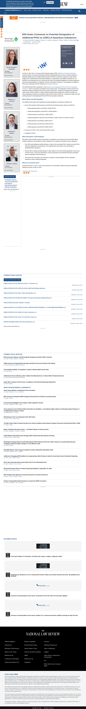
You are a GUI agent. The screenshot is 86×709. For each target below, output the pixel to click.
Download (69, 63)
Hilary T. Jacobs (9, 398)
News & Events (36, 42)
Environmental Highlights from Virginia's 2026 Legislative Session (23, 402)
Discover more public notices (11, 326)
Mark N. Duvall (16, 418)
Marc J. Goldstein (19, 451)
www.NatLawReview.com (10, 679)
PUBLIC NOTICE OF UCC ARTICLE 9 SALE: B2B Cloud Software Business (24, 288)
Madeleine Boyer (9, 412)
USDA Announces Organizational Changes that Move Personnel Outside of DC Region (29, 363)
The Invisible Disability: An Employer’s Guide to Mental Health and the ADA (26, 369)
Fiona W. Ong (8, 371)
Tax (45, 660)
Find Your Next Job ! (9, 176)
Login (81, 4)
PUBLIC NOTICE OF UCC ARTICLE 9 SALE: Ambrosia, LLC (20, 312)
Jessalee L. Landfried (20, 431)
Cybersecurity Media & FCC (12, 662)
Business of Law (9, 655)
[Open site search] (79, 11)
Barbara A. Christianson (19, 358)
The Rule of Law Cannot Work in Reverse (36, 17)
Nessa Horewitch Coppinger (12, 68)
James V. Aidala (9, 358)
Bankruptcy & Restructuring (12, 648)
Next (77, 18)
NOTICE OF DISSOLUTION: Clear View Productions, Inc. (19, 322)
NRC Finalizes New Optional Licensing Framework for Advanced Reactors (26, 474)
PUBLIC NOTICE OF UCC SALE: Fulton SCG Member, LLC (20, 293)
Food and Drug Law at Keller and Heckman (15, 365)
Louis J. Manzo (17, 464)
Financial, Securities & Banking (32, 652)
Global (26, 655)
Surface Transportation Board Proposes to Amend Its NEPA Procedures (25, 481)
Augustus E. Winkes (11, 132)
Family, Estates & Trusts (30, 648)
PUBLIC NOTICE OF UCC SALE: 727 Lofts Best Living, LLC (20, 317)
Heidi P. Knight (16, 437)
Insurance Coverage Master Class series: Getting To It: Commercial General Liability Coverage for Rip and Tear (44, 615)
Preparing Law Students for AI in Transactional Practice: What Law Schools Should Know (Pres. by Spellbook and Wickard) (45, 575)
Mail (66, 63)
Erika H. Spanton (9, 445)
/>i (72, 63)
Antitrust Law (8, 645)
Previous (75, 18)
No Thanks (50, 2)
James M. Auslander (10, 482)
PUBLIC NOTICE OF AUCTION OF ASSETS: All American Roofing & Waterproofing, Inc (28, 298)
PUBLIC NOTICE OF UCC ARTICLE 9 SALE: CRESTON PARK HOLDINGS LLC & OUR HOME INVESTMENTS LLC (35, 307)
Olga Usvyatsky (8, 383)
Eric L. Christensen (19, 392)
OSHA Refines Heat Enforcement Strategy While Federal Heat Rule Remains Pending (29, 435)
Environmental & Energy (30, 645)
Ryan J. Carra (8, 418)
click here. (27, 703)
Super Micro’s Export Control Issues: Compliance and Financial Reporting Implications (30, 382)
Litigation (46, 652)
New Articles (1, 23)
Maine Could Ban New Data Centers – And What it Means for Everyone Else (26, 429)
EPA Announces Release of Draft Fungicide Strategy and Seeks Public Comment (28, 357)
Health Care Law (28, 658)
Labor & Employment (49, 648)
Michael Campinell (9, 451)
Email (7, 71)
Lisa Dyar (16, 412)
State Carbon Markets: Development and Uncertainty (19, 390)
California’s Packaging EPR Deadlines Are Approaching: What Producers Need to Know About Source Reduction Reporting (40, 456)
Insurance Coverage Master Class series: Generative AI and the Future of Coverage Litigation (39, 595)
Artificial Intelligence (10, 641)
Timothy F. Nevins (11, 163)
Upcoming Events (10, 539)
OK (44, 2)
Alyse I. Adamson (9, 464)
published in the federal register (66, 73)
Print (64, 63)
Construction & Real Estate (12, 658)
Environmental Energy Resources (66, 51)
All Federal (64, 55)
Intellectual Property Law (50, 645)
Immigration (27, 662)
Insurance (46, 641)
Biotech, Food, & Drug (10, 652)
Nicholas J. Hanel (17, 476)
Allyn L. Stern (8, 457)
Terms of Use (68, 676)
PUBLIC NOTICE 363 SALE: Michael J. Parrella (17, 302)
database (51, 677)
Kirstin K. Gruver (16, 457)
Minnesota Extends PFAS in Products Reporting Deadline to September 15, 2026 (28, 468)
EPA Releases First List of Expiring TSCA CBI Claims (19, 417)
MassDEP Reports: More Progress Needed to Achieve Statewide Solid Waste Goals (28, 450)
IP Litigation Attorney (11, 180)
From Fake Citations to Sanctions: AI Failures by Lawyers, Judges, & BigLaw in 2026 (36, 556)
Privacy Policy (76, 676)
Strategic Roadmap (52, 84)
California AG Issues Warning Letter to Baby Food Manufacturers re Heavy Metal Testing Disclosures (34, 375)
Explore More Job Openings (10, 189)
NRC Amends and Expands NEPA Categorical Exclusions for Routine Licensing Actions (30, 396)
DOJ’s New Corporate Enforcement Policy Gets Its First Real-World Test (25, 462)
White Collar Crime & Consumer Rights (52, 664)
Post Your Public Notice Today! (12, 279)
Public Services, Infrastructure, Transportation (52, 656)
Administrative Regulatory (67, 53)
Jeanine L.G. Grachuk (11, 100)
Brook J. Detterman (9, 392)
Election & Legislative (30, 641)
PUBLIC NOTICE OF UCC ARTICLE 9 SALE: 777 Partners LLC (21, 283)
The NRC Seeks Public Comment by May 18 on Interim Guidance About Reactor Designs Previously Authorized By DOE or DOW (42, 423)
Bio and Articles (9, 75)
